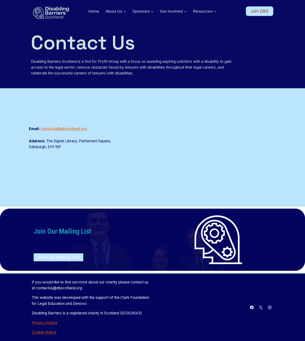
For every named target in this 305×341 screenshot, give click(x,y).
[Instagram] (269, 307)
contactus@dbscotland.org (64, 129)
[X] (260, 307)
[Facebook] (252, 307)
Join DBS (259, 11)
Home (93, 11)
